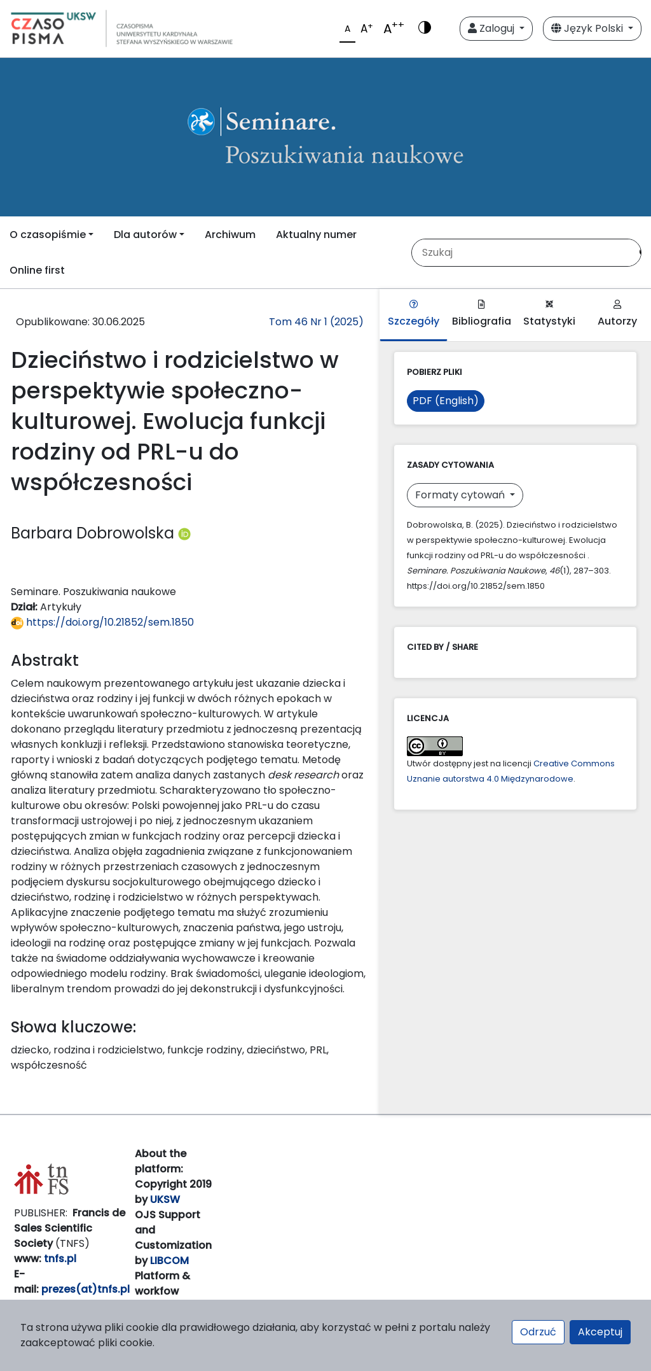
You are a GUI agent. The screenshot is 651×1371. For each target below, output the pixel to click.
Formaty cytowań (461, 495)
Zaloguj (492, 28)
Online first (37, 270)
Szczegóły (413, 314)
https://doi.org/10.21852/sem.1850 (102, 622)
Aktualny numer (316, 234)
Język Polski (588, 28)
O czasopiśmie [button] (48, 234)
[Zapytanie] (521, 253)
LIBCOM (169, 1260)
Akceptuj (600, 1332)
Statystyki (549, 314)
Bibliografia (481, 314)
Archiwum (230, 234)
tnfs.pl (60, 1258)
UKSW (165, 1199)
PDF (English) (446, 400)
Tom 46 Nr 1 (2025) (316, 321)
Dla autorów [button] (145, 234)
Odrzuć (538, 1332)
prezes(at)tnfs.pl (85, 1289)
